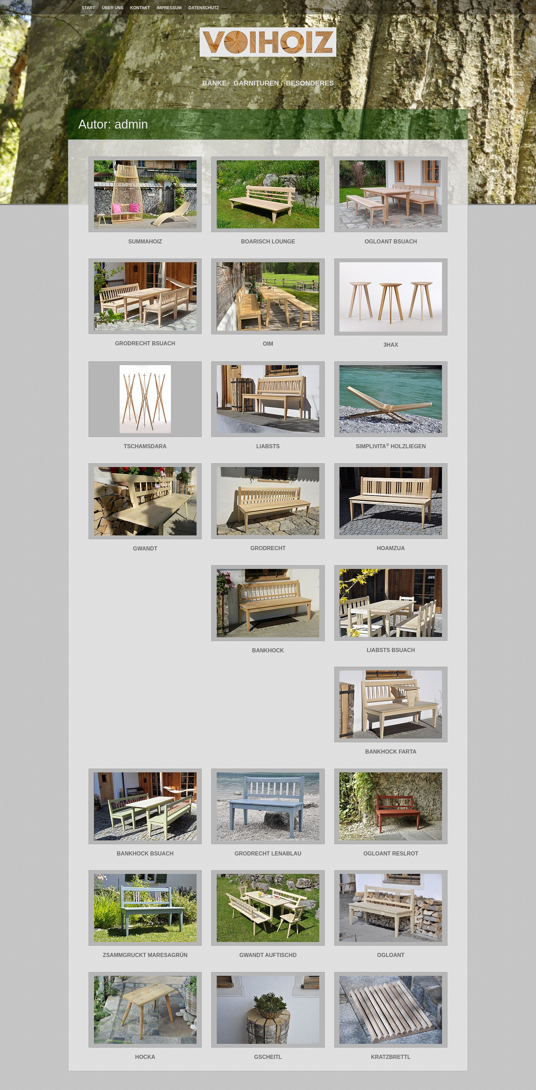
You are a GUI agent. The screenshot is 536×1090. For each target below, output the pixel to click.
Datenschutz (203, 7)
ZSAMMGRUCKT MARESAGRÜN (145, 955)
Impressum (169, 7)
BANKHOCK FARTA (390, 752)
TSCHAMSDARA (145, 446)
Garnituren (256, 83)
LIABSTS (268, 446)
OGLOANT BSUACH (391, 241)
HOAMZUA (391, 548)
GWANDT (145, 548)
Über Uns (112, 7)
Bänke (214, 83)
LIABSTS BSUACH (391, 650)
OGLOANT (390, 955)
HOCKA (145, 1057)
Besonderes (310, 83)
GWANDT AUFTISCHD (267, 955)
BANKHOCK (268, 650)
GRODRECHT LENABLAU (268, 853)
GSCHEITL (268, 1057)
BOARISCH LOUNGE (268, 241)
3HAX (391, 345)
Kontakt (140, 7)
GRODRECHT (267, 548)
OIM (268, 344)
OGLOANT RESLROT (390, 853)
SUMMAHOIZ (145, 241)
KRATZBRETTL (391, 1057)
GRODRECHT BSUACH (145, 343)
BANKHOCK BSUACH (145, 853)
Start (88, 7)
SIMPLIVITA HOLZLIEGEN (391, 446)
